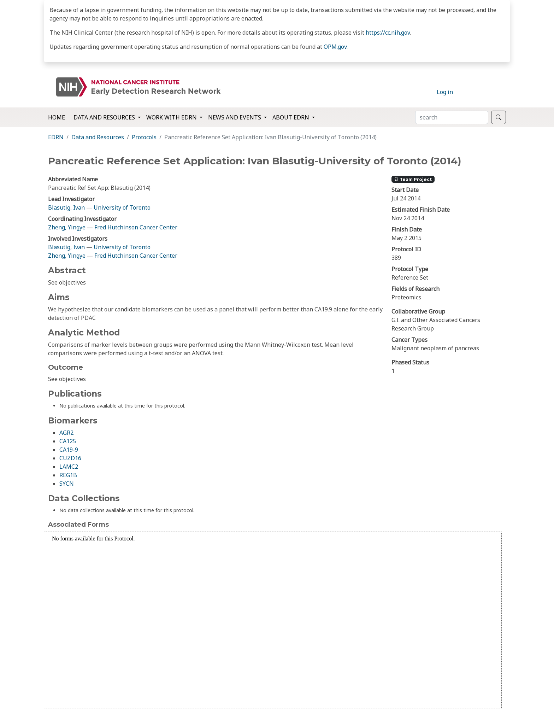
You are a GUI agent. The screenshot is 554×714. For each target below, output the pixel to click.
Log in (445, 92)
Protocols (144, 137)
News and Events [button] (235, 117)
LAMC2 (68, 466)
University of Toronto (122, 207)
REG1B (68, 475)
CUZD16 (70, 458)
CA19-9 (68, 449)
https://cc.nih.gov (388, 32)
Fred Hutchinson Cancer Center (135, 227)
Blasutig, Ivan (66, 207)
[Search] (451, 117)
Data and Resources (97, 137)
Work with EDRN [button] (172, 117)
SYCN (66, 483)
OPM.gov (335, 47)
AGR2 (66, 433)
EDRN (56, 137)
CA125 (67, 441)
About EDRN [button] (291, 117)
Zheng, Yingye (67, 227)
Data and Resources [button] (104, 117)
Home (56, 117)
